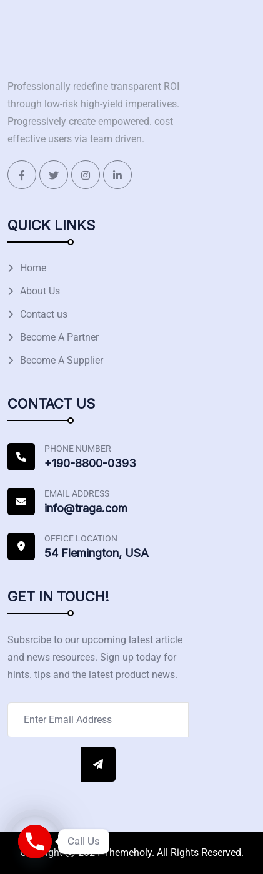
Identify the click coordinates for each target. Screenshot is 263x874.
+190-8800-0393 (90, 463)
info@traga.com (85, 508)
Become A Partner (59, 337)
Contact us (43, 314)
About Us (40, 291)
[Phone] (35, 841)
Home (33, 268)
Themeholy (127, 852)
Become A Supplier (61, 360)
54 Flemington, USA (96, 553)
